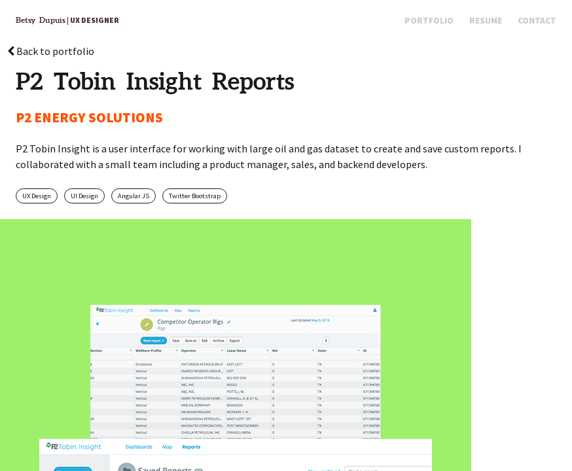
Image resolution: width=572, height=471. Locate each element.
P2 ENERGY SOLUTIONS (89, 117)
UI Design (84, 196)
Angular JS (133, 196)
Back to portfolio (50, 51)
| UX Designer (67, 20)
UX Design (36, 196)
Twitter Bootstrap (195, 196)
